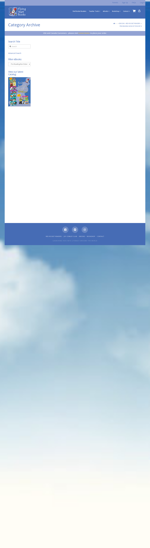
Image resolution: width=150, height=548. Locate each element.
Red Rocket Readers (54, 236)
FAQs (134, 2)
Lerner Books (84, 33)
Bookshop (91, 236)
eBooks (82, 236)
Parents (115, 2)
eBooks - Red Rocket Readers (129, 23)
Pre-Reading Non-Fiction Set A (131, 26)
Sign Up (125, 2)
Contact (100, 236)
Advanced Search (14, 53)
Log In (142, 2)
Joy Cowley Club (70, 236)
